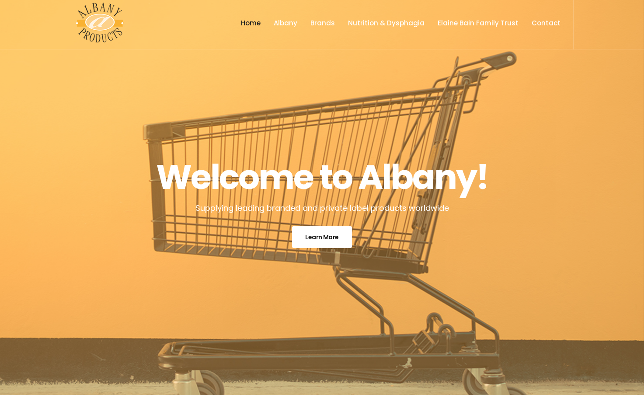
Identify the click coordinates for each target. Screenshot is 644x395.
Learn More (321, 237)
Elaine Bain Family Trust (478, 23)
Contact (546, 23)
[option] (322, 197)
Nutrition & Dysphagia (386, 23)
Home (251, 23)
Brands (322, 23)
